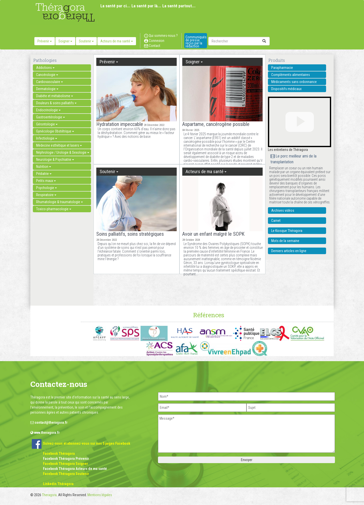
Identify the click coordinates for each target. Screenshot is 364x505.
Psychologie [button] (46, 188)
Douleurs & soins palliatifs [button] (56, 103)
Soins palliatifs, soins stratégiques (130, 234)
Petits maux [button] (46, 181)
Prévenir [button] (44, 41)
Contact (152, 46)
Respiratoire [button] (46, 195)
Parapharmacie (282, 68)
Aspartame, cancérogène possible (215, 124)
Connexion (154, 41)
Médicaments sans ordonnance (294, 82)
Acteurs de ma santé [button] (116, 41)
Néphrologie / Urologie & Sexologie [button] (62, 152)
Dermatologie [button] (47, 89)
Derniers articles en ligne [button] (288, 251)
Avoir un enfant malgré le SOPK (213, 234)
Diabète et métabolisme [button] (54, 96)
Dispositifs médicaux (286, 89)
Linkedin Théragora (58, 484)
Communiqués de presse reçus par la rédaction (196, 41)
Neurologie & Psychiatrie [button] (55, 159)
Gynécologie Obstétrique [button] (55, 131)
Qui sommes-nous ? (161, 36)
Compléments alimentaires (290, 75)
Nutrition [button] (43, 167)
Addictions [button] (45, 68)
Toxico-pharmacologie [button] (53, 209)
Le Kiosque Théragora (286, 231)
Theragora (49, 495)
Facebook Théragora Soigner (65, 464)
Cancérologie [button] (47, 75)
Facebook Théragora (59, 453)
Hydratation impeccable (119, 124)
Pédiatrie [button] (44, 174)
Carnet (276, 221)
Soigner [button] (65, 41)
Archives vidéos (282, 210)
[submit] (264, 41)
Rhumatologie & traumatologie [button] (59, 202)
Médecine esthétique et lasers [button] (59, 145)
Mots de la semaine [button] (285, 241)
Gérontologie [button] (47, 124)
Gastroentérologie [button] (50, 117)
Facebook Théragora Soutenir (66, 474)
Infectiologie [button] (46, 138)
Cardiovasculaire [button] (49, 82)
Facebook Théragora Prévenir (66, 459)
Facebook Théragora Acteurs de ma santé (75, 469)
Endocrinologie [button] (48, 110)
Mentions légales (99, 495)
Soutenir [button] (86, 41)
